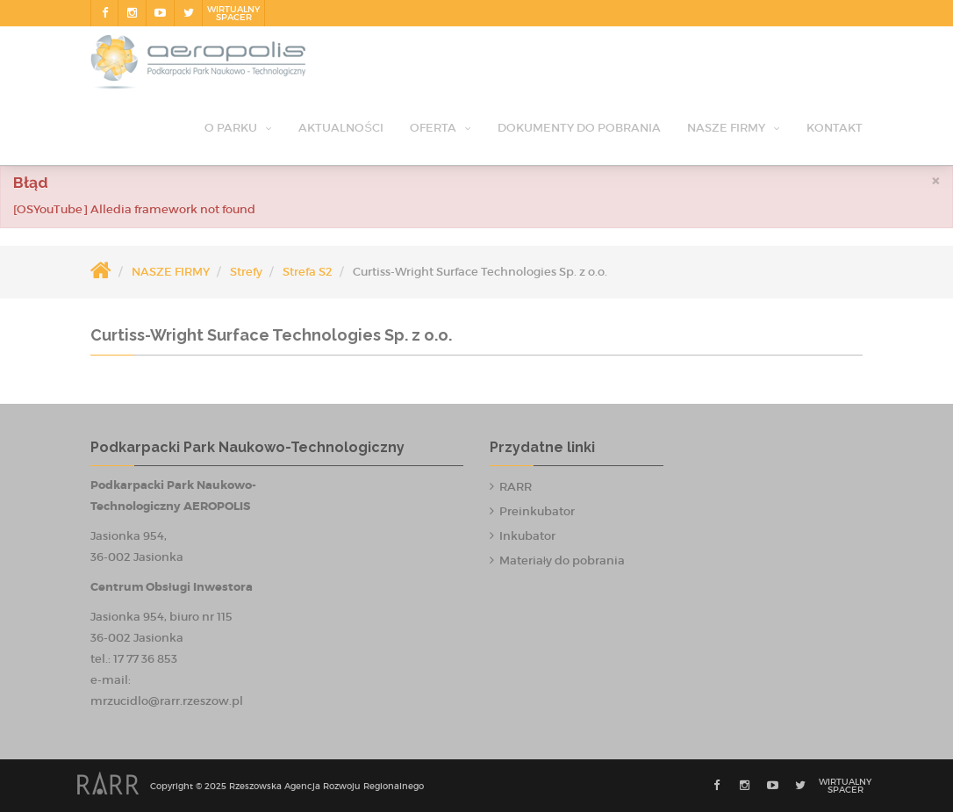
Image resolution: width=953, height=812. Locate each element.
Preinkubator (537, 511)
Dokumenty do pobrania (579, 127)
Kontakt (834, 127)
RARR (515, 486)
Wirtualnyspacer (233, 13)
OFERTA (433, 127)
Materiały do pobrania (562, 560)
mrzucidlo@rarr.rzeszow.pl (166, 700)
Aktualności (340, 127)
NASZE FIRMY (726, 127)
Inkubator (527, 535)
